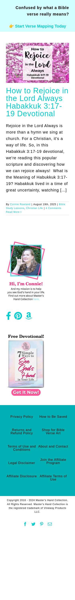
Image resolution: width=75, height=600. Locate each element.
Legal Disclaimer (21, 463)
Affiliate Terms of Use (53, 477)
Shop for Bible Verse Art (53, 431)
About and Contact (53, 446)
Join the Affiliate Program (53, 461)
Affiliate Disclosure (22, 476)
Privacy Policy (21, 416)
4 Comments (53, 208)
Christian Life (34, 208)
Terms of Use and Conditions (22, 448)
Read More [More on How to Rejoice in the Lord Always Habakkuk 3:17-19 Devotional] (13, 212)
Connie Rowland (20, 204)
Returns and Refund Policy (22, 431)
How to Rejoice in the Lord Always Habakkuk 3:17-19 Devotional (37, 102)
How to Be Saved (53, 416)
